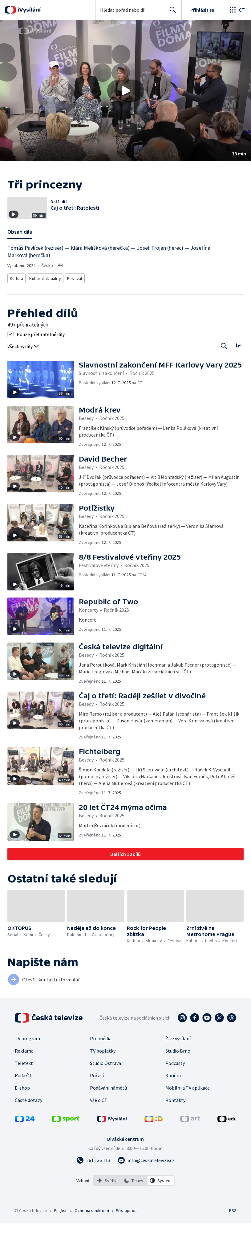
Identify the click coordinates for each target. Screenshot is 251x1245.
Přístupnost (127, 1232)
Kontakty (175, 1122)
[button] (125, 90)
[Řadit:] (238, 367)
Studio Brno (177, 1072)
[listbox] (134, 1202)
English (60, 1232)
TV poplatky (102, 1072)
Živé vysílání (178, 1060)
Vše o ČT (98, 1122)
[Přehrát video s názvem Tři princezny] (125, 91)
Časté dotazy (28, 1122)
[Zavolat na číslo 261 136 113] (93, 1181)
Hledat (171, 12)
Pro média (100, 1060)
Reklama (24, 1072)
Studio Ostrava (105, 1085)
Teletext (24, 1085)
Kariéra (173, 1097)
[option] (107, 1202)
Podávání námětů (108, 1109)
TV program (27, 1060)
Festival (76, 300)
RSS (232, 1232)
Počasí (97, 1097)
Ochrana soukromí (92, 1232)
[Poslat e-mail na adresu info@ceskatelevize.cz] (146, 1181)
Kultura (17, 300)
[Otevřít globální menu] (237, 10)
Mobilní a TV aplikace (187, 1109)
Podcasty (175, 1085)
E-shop (22, 1109)
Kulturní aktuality (47, 300)
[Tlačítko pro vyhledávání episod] (224, 367)
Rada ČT (23, 1097)
